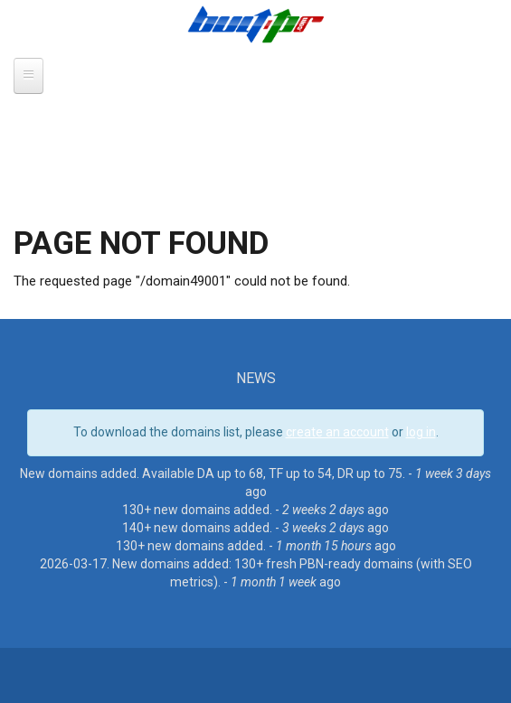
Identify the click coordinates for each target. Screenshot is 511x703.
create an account (337, 432)
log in (421, 432)
